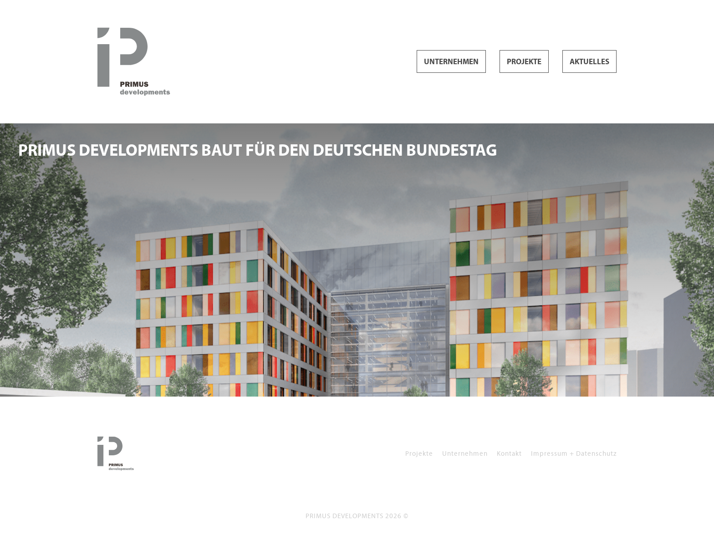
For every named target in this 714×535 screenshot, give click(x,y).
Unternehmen (451, 61)
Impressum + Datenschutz (574, 453)
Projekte (524, 61)
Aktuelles (589, 61)
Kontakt (509, 453)
